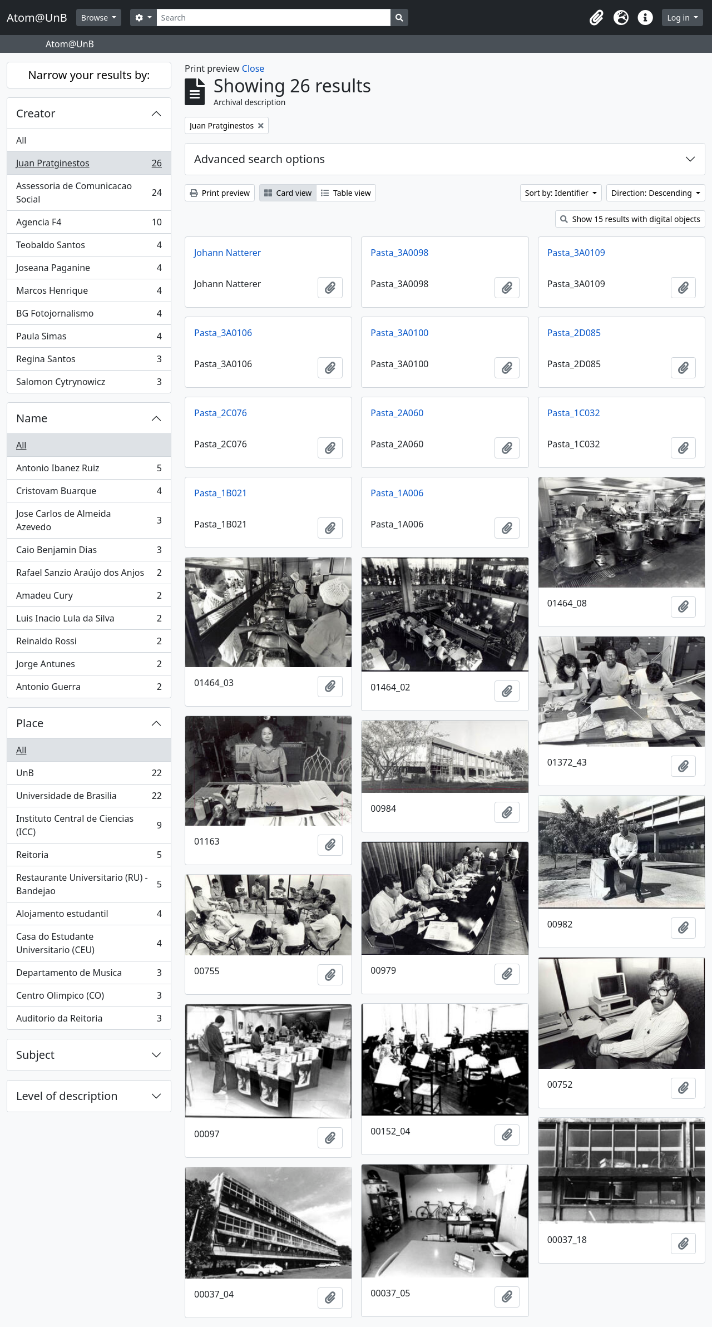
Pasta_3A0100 (399, 333)
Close (253, 68)
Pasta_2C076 (220, 413)
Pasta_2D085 (574, 333)
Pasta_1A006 (396, 493)
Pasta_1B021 (220, 493)
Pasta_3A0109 (576, 252)
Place (29, 723)
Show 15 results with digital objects (630, 219)
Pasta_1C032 (573, 413)
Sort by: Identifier (558, 193)
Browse (95, 17)
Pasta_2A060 (396, 413)
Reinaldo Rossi (89, 643)
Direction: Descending (652, 193)
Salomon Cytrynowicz (89, 384)
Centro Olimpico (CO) (89, 998)
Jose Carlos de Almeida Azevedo (89, 520)
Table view (345, 193)
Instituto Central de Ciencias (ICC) (89, 825)
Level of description (67, 1095)
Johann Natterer (227, 252)
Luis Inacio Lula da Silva (89, 620)
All (21, 140)
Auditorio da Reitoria (89, 1020)
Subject (35, 1054)
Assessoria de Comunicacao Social (89, 192)
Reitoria (89, 857)
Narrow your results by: (89, 74)
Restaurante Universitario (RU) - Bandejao (89, 884)
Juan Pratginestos (89, 165)
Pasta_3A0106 (223, 333)
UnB (89, 775)
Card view (288, 193)
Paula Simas (89, 338)
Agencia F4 (89, 224)
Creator (36, 113)
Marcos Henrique (89, 293)
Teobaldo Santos (89, 247)
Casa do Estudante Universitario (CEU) (89, 943)
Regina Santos (89, 361)
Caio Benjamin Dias (89, 552)
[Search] (274, 17)
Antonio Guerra (89, 689)
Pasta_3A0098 (399, 252)
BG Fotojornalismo (89, 316)
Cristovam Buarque (89, 493)
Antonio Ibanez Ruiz (89, 470)
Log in (679, 17)
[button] (596, 18)
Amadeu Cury (89, 598)
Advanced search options (259, 158)
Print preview (220, 193)
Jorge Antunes (89, 666)
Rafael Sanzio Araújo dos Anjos (89, 575)
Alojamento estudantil (89, 916)
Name (31, 418)
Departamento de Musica (89, 975)
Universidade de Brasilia (89, 798)
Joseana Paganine (89, 270)
